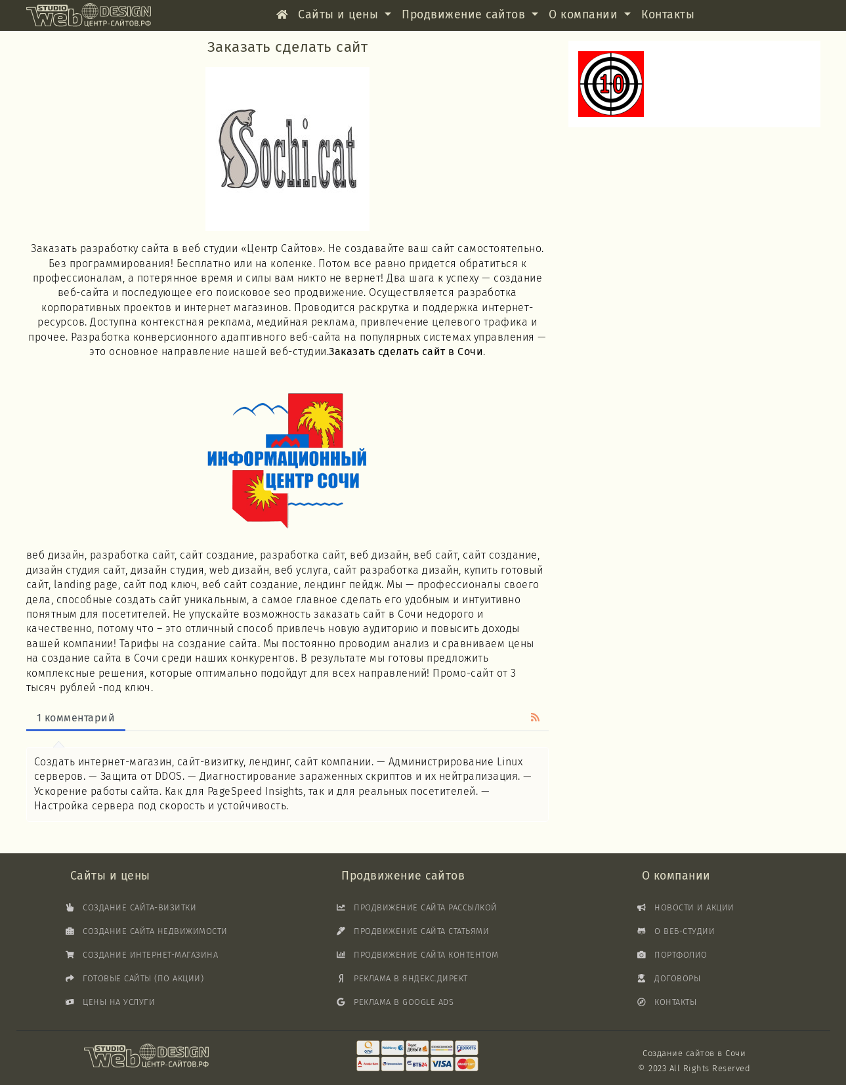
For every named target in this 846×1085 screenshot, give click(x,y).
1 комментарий (76, 718)
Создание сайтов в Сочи (694, 1053)
